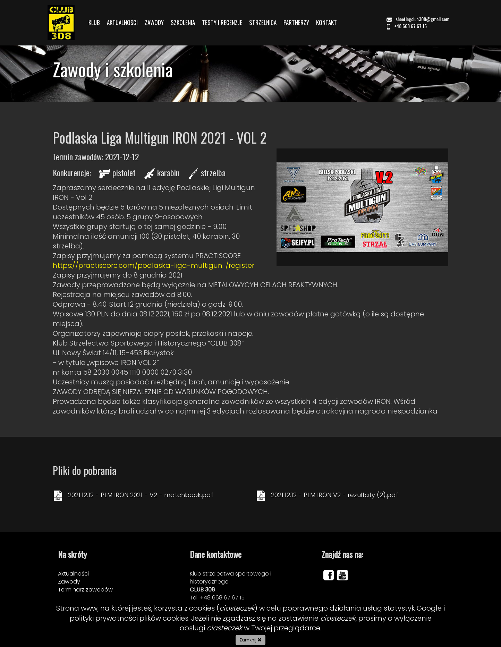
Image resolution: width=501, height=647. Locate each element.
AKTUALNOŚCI (122, 22)
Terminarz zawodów (85, 590)
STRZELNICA (263, 22)
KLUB (94, 22)
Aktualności (73, 574)
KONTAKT (326, 22)
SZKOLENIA (183, 22)
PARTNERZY (296, 22)
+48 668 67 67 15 (406, 25)
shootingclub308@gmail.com (418, 19)
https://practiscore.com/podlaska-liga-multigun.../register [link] (153, 265)
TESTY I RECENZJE (222, 22)
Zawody (69, 582)
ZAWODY (154, 22)
